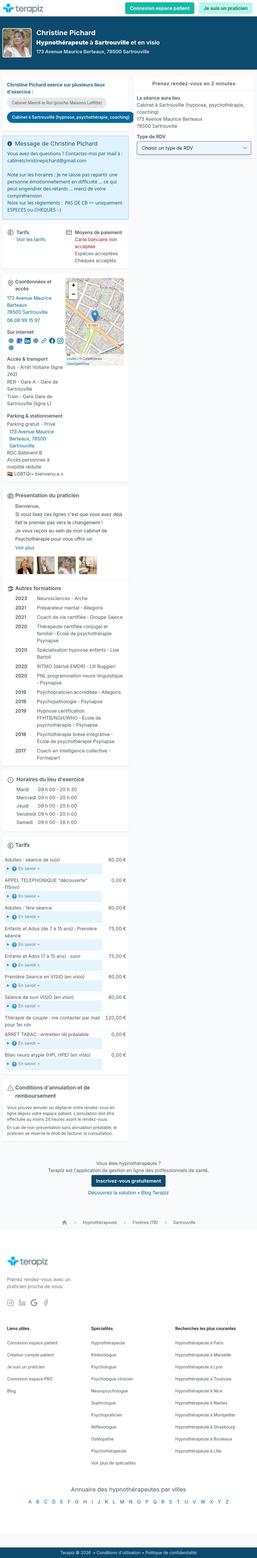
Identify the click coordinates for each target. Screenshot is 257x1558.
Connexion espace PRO (30, 1378)
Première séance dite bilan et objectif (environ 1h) (53, 918)
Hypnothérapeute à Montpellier (205, 1414)
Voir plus (25, 548)
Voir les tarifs (30, 239)
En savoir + (25, 869)
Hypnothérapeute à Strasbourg (205, 1426)
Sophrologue (103, 1402)
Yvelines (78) (145, 1222)
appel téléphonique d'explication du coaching (53, 1044)
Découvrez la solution (112, 1193)
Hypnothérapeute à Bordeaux (203, 1438)
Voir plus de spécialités (113, 1462)
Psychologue (103, 1366)
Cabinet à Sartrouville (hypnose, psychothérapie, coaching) (71, 117)
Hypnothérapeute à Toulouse (203, 1378)
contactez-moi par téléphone (53, 897)
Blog (11, 1390)
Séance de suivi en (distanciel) (53, 1007)
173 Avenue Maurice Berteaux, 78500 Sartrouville (32, 439)
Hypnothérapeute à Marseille (203, 1354)
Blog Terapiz (155, 1193)
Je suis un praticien (226, 8)
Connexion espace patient (160, 8)
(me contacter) (53, 1065)
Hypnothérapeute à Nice (198, 1390)
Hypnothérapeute (100, 1222)
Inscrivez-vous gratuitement (128, 1181)
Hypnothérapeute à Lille (198, 1450)
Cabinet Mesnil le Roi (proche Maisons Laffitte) (57, 102)
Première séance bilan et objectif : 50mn (53, 945)
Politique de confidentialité (171, 1552)
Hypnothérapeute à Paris (199, 1342)
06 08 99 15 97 (23, 320)
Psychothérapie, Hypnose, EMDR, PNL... (53, 870)
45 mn (53, 966)
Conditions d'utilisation (119, 1552)
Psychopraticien (106, 1414)
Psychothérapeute (108, 1450)
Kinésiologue (103, 1354)
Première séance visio (53, 987)
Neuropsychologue (109, 1390)
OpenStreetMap (78, 363)
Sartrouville (184, 1222)
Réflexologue (103, 1426)
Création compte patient (30, 1354)
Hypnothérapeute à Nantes (201, 1402)
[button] (94, 316)
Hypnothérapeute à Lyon (199, 1366)
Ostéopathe (102, 1438)
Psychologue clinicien (112, 1378)
